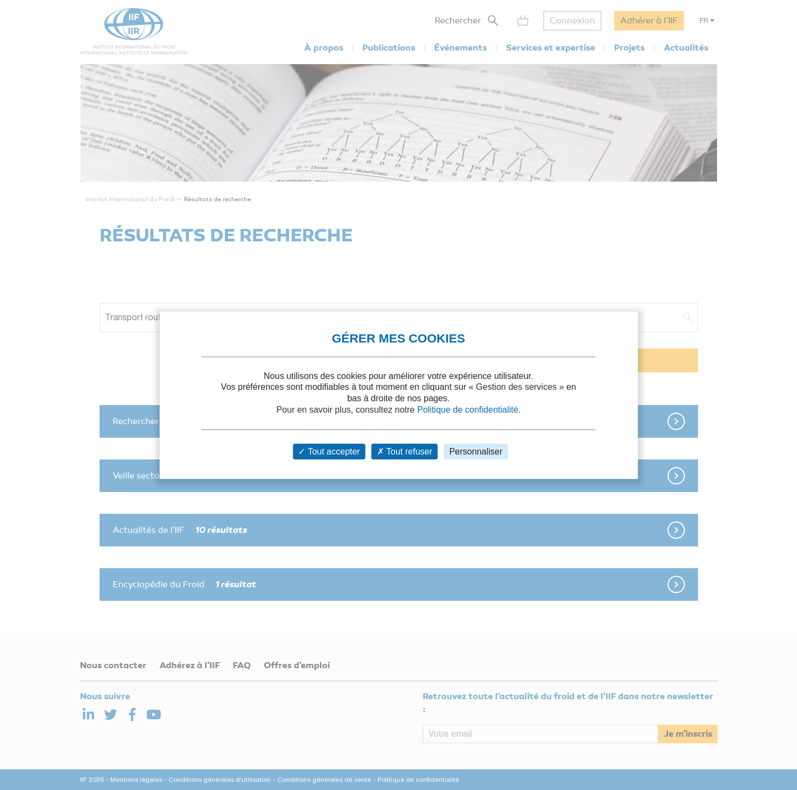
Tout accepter (329, 451)
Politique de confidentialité (467, 409)
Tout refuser (405, 451)
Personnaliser (476, 451)
